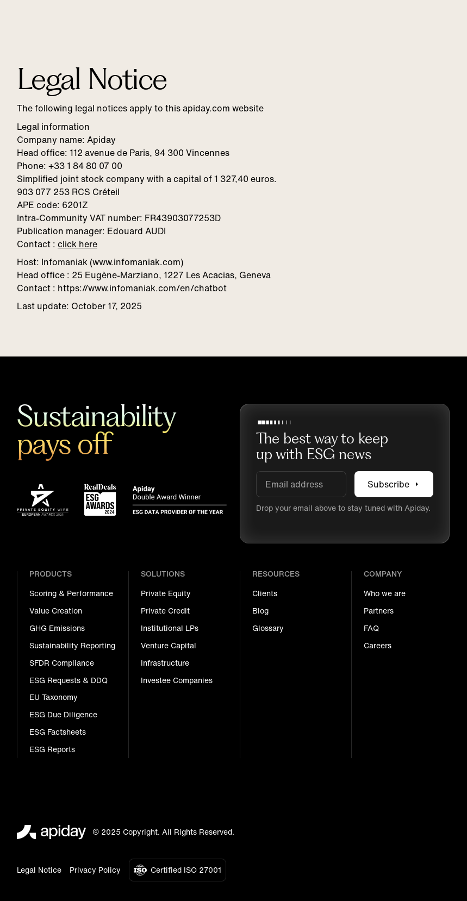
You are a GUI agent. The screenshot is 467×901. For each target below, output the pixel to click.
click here (77, 243)
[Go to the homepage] (51, 832)
